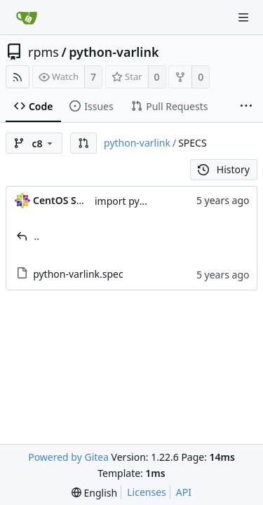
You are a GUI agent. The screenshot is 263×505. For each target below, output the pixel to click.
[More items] (246, 106)
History (224, 169)
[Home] (26, 17)
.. (37, 236)
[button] (83, 143)
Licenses (146, 492)
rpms (43, 52)
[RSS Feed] (17, 76)
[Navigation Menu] (243, 17)
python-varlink (114, 52)
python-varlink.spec (78, 274)
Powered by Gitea (68, 457)
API (183, 492)
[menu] (94, 492)
